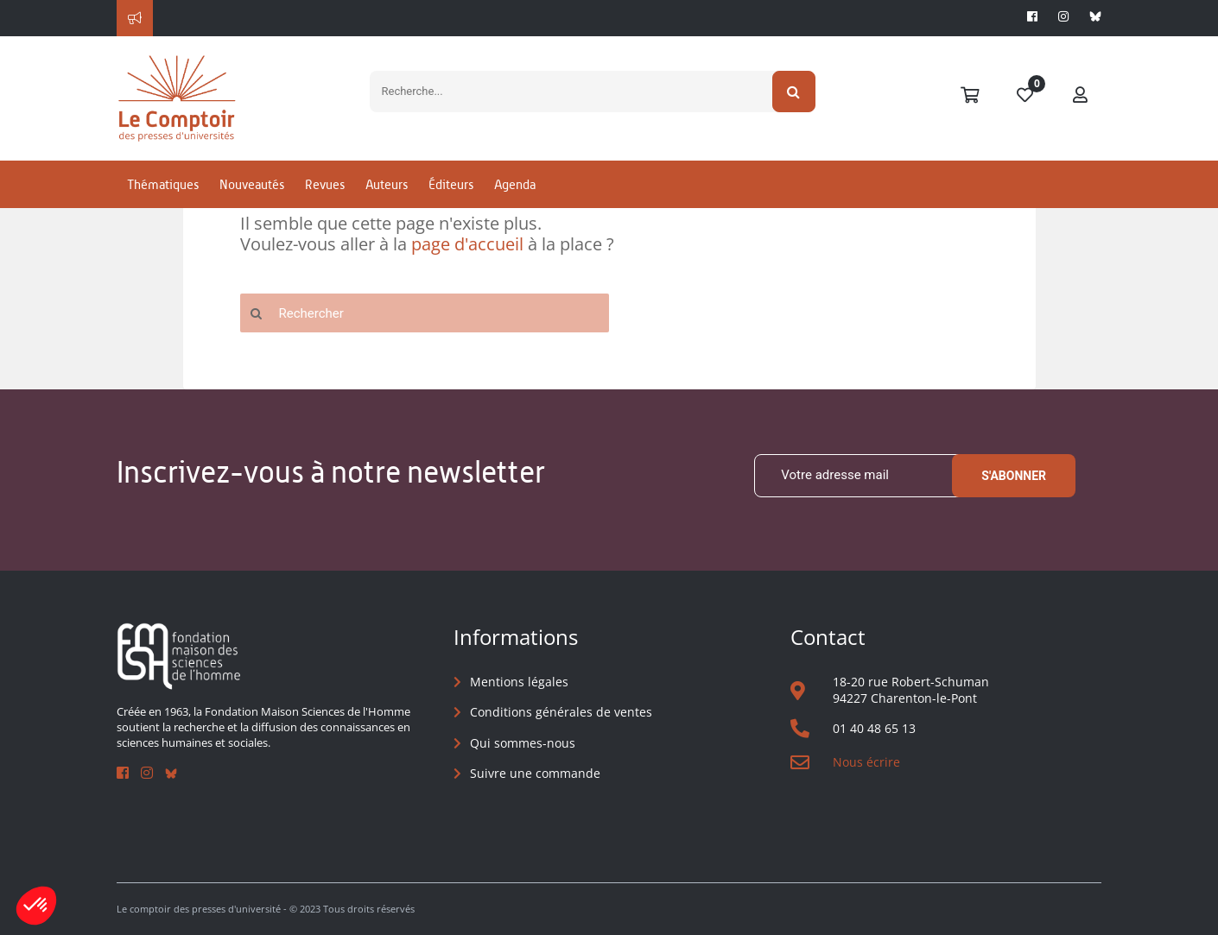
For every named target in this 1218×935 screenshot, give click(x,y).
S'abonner (1013, 476)
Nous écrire (866, 762)
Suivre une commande (535, 773)
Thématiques (163, 184)
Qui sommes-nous (522, 743)
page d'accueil (467, 244)
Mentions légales (519, 681)
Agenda (515, 184)
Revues (325, 184)
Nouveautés (251, 184)
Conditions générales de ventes (561, 712)
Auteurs (386, 184)
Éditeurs (450, 184)
